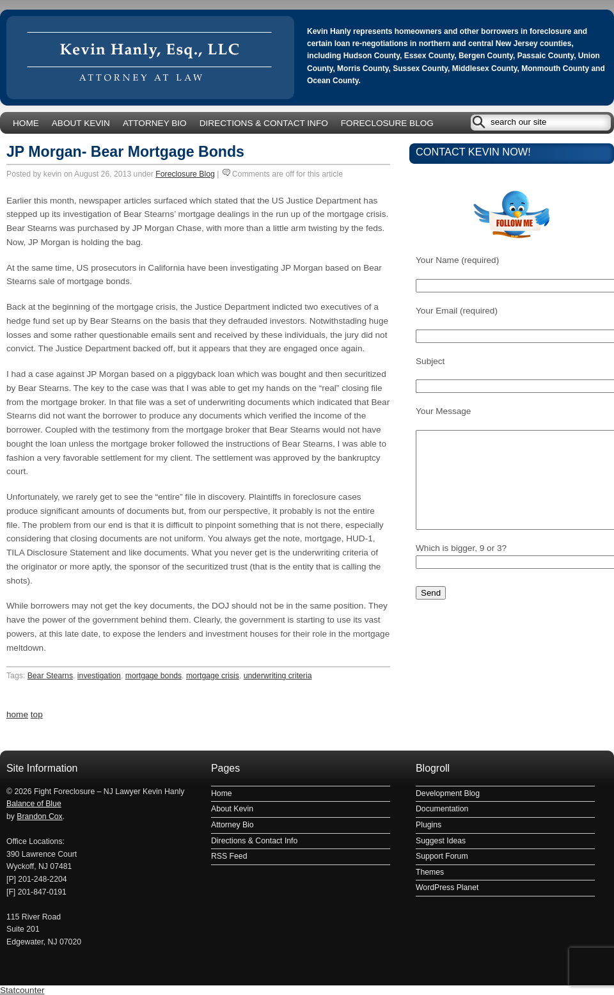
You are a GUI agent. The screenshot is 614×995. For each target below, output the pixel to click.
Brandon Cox (39, 816)
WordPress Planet (447, 887)
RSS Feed (229, 856)
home (17, 714)
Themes (430, 872)
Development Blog (448, 793)
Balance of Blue (33, 803)
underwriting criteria (278, 675)
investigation (99, 675)
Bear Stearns (50, 675)
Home (26, 123)
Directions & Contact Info (264, 123)
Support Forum (442, 856)
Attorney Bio (155, 123)
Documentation (442, 808)
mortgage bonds (153, 675)
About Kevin (81, 123)
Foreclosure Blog (387, 123)
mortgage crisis (212, 675)
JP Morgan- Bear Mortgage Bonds (125, 151)
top (37, 714)
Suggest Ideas (441, 840)
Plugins (428, 824)
